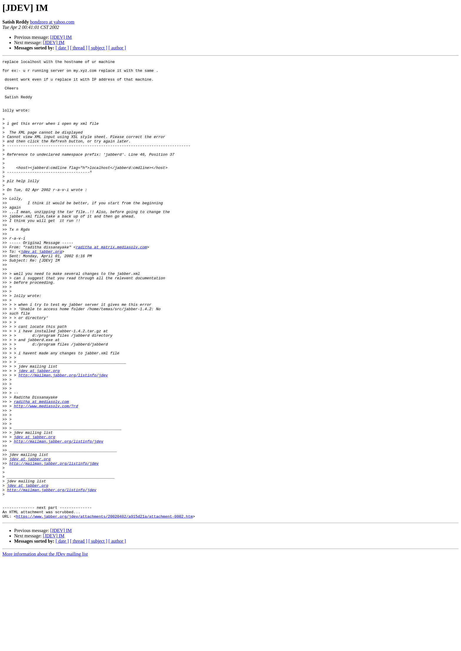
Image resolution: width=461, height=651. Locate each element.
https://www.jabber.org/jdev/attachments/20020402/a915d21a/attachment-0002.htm (104, 608)
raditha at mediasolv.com (41, 470)
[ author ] (117, 47)
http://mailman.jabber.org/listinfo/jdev (63, 438)
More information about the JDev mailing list (45, 645)
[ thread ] (78, 47)
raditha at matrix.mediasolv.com (111, 285)
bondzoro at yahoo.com (52, 21)
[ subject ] (97, 47)
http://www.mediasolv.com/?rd (46, 475)
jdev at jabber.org (41, 290)
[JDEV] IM (61, 37)
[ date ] (62, 47)
